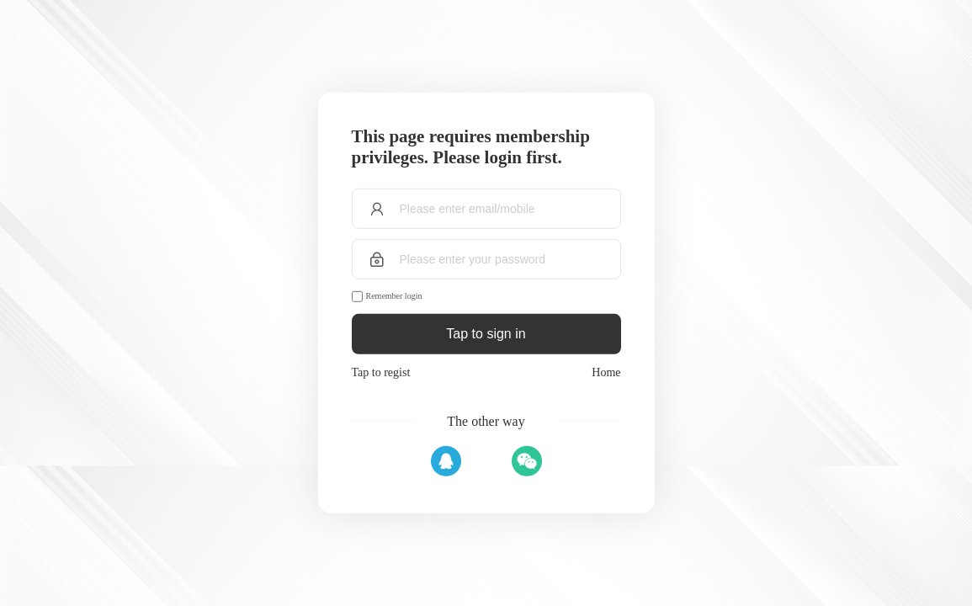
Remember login (394, 295)
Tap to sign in (485, 334)
